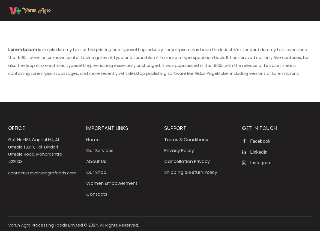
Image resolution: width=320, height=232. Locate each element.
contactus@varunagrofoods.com (42, 173)
